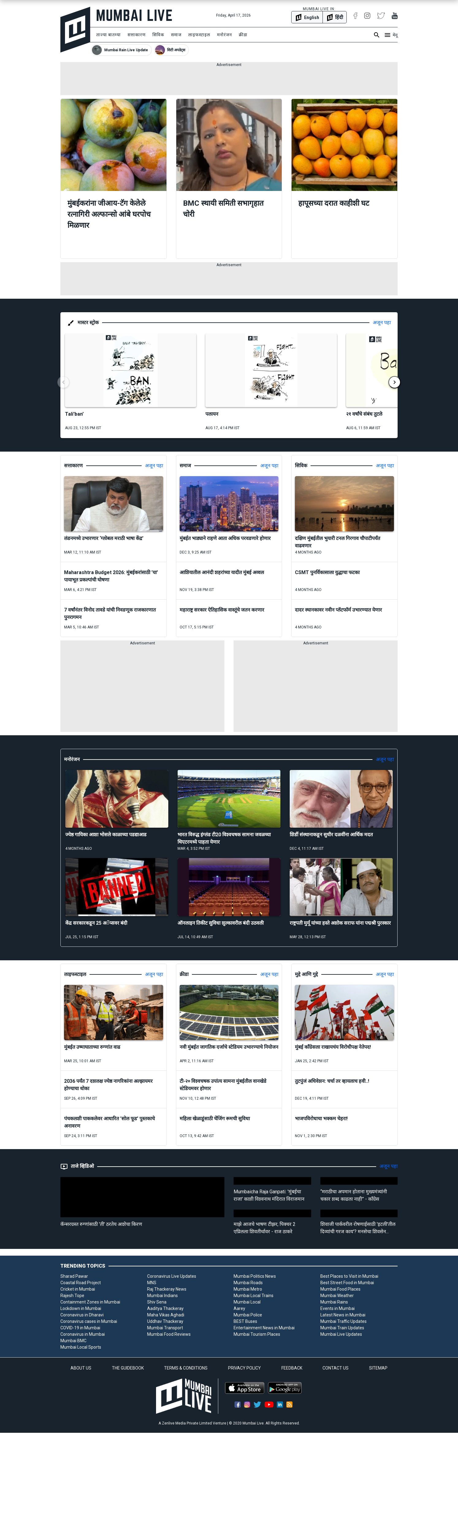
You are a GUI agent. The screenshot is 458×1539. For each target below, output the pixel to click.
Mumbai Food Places (340, 1289)
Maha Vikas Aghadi (165, 1314)
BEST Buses (245, 1321)
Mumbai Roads (248, 1282)
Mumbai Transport (165, 1327)
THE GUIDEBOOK (128, 1368)
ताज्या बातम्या (108, 34)
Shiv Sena (156, 1302)
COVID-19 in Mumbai (80, 1327)
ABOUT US (81, 1368)
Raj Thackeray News (166, 1289)
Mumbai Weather (337, 1295)
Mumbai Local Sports (80, 1347)
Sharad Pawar (74, 1276)
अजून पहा (382, 322)
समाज (176, 34)
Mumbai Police (248, 1314)
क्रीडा (243, 34)
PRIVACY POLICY (244, 1368)
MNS (151, 1282)
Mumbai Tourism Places (257, 1334)
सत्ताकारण (137, 34)
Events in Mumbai (337, 1308)
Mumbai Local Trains (253, 1295)
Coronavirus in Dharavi (82, 1314)
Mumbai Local (247, 1302)
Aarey (239, 1308)
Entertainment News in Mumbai (264, 1327)
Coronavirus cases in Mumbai (88, 1321)
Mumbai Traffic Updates (343, 1321)
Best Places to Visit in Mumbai (349, 1276)
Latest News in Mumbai (342, 1314)
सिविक (158, 34)
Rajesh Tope (72, 1295)
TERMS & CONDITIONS (186, 1368)
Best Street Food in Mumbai (347, 1282)
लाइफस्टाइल (199, 34)
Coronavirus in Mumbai (82, 1334)
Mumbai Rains (334, 1302)
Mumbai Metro (248, 1289)
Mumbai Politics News (255, 1276)
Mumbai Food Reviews (169, 1334)
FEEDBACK (291, 1368)
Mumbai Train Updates (342, 1327)
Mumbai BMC (73, 1340)
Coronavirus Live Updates (171, 1276)
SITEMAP (378, 1368)
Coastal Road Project (80, 1282)
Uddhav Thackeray (165, 1321)
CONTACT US (336, 1368)
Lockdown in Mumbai (80, 1308)
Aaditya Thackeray (165, 1308)
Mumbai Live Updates (341, 1334)
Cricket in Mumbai (77, 1289)
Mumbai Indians (162, 1295)
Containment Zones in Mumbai (90, 1302)
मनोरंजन (224, 34)
